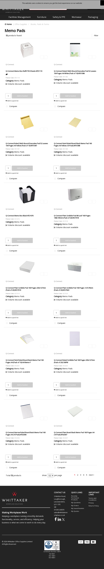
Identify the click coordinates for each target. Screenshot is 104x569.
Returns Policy (94, 506)
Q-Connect (10, 64)
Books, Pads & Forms (40, 24)
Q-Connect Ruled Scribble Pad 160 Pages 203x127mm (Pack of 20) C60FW (74, 361)
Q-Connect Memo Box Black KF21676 (19, 215)
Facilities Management (20, 17)
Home (8, 24)
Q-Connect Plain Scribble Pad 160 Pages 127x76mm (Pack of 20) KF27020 (73, 289)
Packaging (93, 17)
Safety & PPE (59, 17)
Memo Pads (19, 80)
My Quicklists (76, 502)
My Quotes (75, 511)
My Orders (75, 505)
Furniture (41, 17)
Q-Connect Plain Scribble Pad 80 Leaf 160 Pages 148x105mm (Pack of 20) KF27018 (72, 216)
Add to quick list (12, 101)
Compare (11, 106)
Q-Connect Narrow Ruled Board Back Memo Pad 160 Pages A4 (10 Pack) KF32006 (26, 433)
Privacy (91, 503)
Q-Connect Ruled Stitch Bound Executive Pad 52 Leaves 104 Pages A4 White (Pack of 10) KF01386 (75, 72)
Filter (96, 35)
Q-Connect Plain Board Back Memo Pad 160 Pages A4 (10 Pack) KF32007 (74, 433)
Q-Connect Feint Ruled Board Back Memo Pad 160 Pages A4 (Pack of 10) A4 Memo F (25, 361)
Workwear (77, 17)
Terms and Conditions (92, 499)
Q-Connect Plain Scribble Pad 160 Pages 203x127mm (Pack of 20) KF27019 (26, 289)
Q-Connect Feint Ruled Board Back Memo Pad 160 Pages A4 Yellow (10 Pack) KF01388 (73, 144)
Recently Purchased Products (75, 498)
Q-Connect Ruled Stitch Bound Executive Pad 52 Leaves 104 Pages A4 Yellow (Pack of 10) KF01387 (27, 144)
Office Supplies (21, 24)
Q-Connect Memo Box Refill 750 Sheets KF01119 (24, 71)
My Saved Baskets (77, 508)
